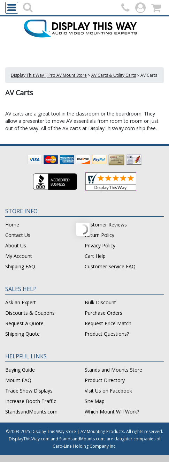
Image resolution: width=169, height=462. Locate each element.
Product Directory (105, 380)
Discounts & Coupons (30, 313)
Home (12, 224)
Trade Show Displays (29, 390)
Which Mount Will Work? (112, 411)
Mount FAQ (18, 380)
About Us (15, 245)
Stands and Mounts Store (113, 369)
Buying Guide (20, 369)
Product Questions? (107, 333)
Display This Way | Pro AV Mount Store (49, 75)
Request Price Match (108, 323)
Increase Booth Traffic (30, 401)
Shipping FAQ (20, 266)
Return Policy (99, 235)
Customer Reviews (106, 224)
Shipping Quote (22, 333)
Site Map (95, 401)
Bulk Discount (100, 302)
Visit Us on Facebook (108, 390)
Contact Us (17, 235)
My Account (18, 256)
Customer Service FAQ (110, 266)
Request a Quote (24, 323)
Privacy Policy (100, 245)
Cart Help (95, 256)
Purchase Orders (103, 313)
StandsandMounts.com (31, 411)
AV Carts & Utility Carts (113, 75)
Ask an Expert (20, 302)
